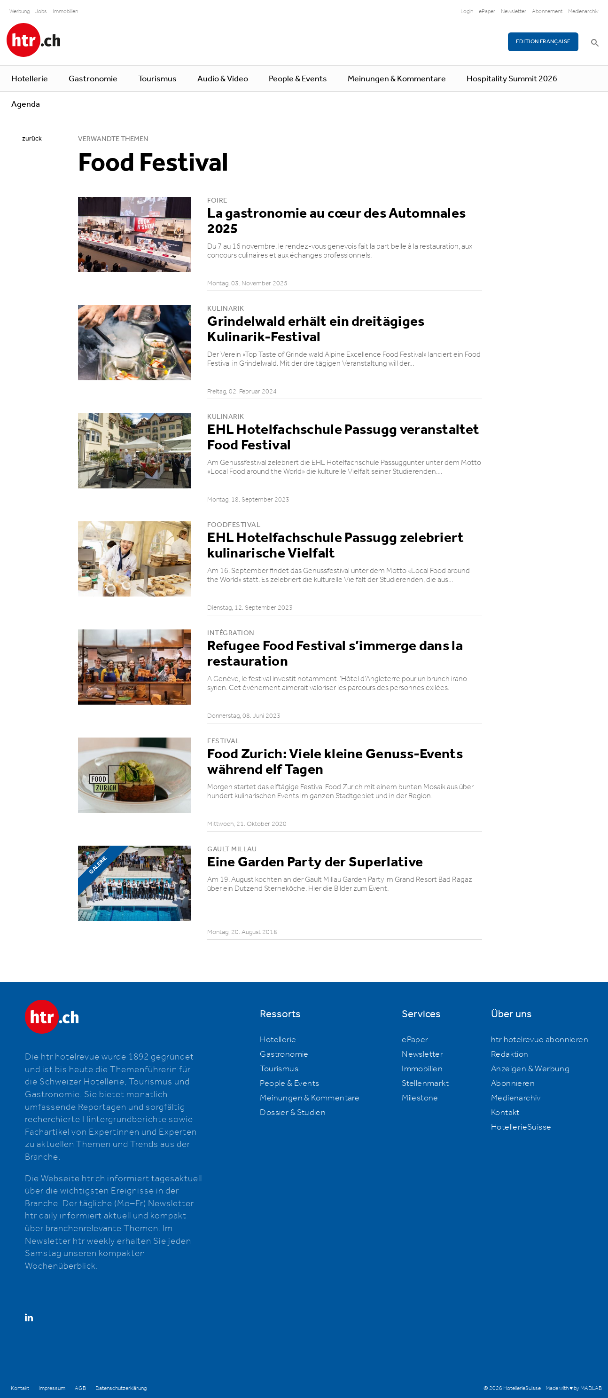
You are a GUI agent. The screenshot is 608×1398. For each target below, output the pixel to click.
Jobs (41, 11)
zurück (32, 138)
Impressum (52, 1388)
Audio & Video (222, 79)
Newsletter (513, 11)
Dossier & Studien (293, 1112)
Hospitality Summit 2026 (512, 79)
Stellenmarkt (425, 1083)
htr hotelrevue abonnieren (539, 1039)
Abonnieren (513, 1083)
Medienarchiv (583, 11)
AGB (80, 1388)
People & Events (298, 79)
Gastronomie (93, 79)
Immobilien (65, 11)
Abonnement (547, 11)
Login (466, 11)
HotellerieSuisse (521, 1127)
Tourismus (157, 79)
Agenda (25, 104)
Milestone (420, 1098)
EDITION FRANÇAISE (543, 41)
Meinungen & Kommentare (397, 79)
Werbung (19, 11)
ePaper (487, 11)
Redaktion (510, 1054)
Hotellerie (29, 79)
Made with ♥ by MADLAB (574, 1388)
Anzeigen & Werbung (530, 1069)
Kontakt (505, 1112)
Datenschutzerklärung (121, 1388)
